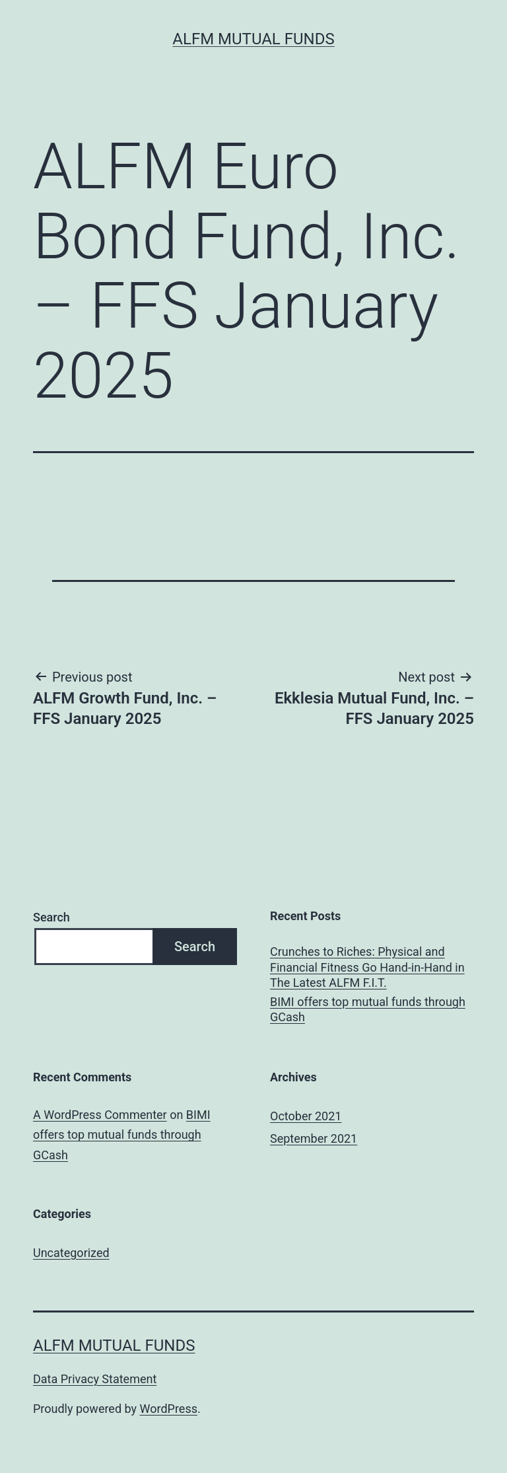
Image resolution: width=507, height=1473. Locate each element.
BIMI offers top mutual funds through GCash (367, 1009)
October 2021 (305, 1116)
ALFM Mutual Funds (253, 39)
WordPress (168, 1409)
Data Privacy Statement (94, 1379)
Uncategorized (71, 1253)
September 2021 (313, 1138)
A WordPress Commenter (100, 1115)
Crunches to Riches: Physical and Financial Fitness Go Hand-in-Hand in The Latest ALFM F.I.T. (367, 967)
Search (51, 917)
